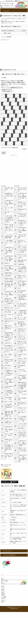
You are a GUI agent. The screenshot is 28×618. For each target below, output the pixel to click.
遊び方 (2, 602)
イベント (2, 585)
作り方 (2, 582)
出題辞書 (2, 592)
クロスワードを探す (4, 580)
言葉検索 (2, 586)
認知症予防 (3, 598)
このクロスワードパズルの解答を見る (9, 147)
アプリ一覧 (3, 583)
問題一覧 (2, 579)
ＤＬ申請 (2, 588)
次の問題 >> (24, 149)
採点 (3, 153)
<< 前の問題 (3, 77)
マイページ (25, 0)
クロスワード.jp (7, 4)
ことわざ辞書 (3, 596)
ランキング (3, 587)
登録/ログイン (18, 0)
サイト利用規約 (3, 597)
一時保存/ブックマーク (6, 89)
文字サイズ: (4, 87)
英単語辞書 (3, 593)
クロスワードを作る (4, 581)
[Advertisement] (14, 55)
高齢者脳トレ (3, 601)
